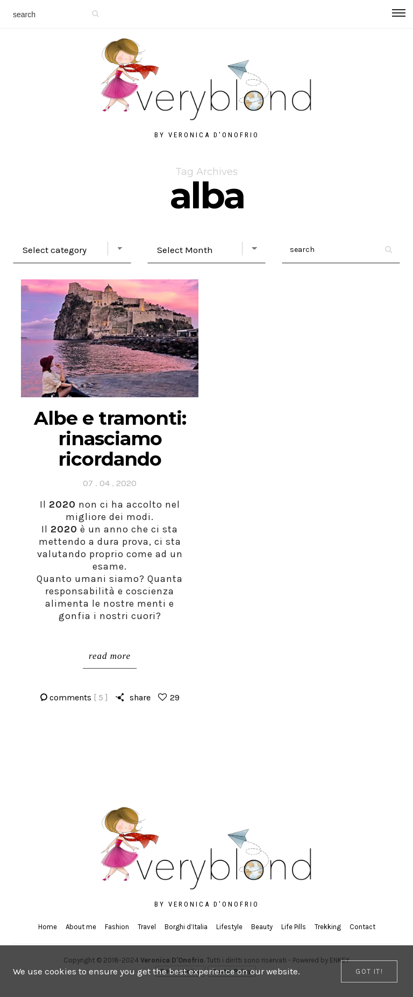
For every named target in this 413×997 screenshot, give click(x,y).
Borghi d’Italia (186, 927)
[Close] (369, 971)
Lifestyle (229, 927)
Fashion (117, 927)
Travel (147, 927)
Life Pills (293, 927)
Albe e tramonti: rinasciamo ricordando (110, 438)
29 (175, 697)
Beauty (262, 927)
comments (78, 697)
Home (47, 927)
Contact (362, 927)
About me (81, 927)
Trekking (328, 927)
